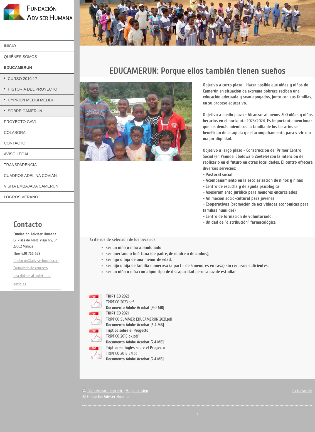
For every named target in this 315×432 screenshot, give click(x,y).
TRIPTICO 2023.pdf (120, 301)
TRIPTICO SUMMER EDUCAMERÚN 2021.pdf (139, 319)
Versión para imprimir (103, 390)
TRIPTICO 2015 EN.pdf (122, 353)
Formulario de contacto (30, 268)
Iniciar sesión (302, 390)
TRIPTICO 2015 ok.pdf (122, 336)
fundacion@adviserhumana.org (36, 260)
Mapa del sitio (136, 390)
